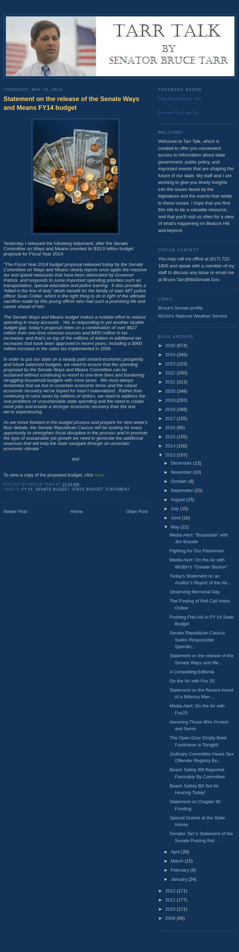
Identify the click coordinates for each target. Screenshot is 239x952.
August (178, 499)
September (182, 490)
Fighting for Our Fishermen (196, 550)
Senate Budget (52, 489)
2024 (171, 354)
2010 (171, 909)
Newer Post (15, 511)
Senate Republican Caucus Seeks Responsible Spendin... (197, 639)
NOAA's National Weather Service (192, 316)
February (180, 870)
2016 (171, 427)
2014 (171, 445)
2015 (171, 436)
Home (77, 511)
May (176, 527)
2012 (171, 890)
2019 (171, 400)
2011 (171, 900)
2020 (171, 391)
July (175, 508)
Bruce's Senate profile (180, 308)
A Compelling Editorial (191, 671)
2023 (171, 363)
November (182, 472)
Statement (117, 489)
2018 (171, 409)
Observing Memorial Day (194, 591)
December (182, 463)
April (176, 851)
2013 (171, 455)
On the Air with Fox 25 (191, 681)
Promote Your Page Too (178, 113)
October (179, 481)
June (176, 517)
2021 (171, 382)
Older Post (137, 511)
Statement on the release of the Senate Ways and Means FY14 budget (71, 103)
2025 (171, 345)
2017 (171, 418)
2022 (171, 372)
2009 (171, 918)
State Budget (87, 489)
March (178, 861)
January (179, 879)
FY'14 (27, 489)
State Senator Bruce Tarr (179, 98)
